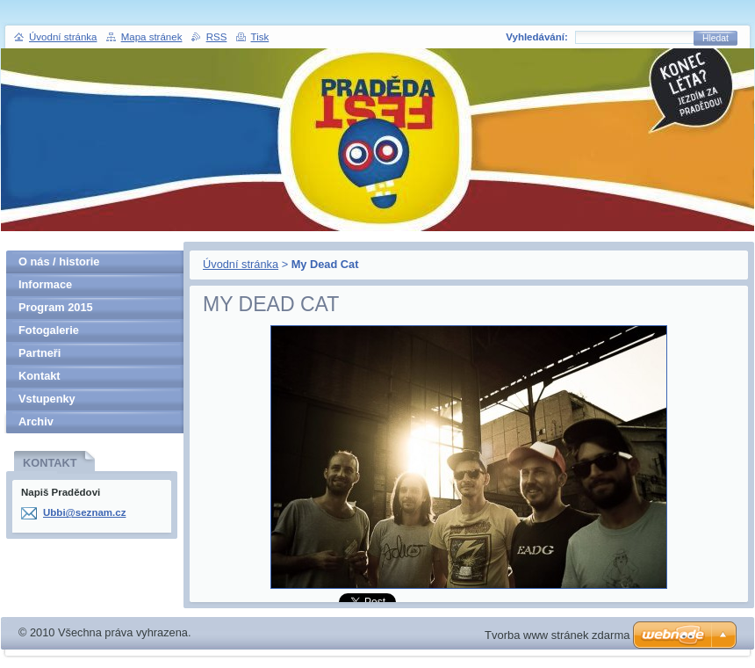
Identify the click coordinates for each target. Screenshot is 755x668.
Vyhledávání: (537, 37)
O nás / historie (58, 261)
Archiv (36, 421)
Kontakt (39, 375)
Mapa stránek (152, 37)
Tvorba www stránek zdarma (557, 635)
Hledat (715, 38)
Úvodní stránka (240, 264)
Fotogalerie (48, 330)
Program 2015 (55, 307)
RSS (216, 37)
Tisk (260, 37)
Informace (45, 284)
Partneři (39, 352)
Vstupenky (47, 398)
